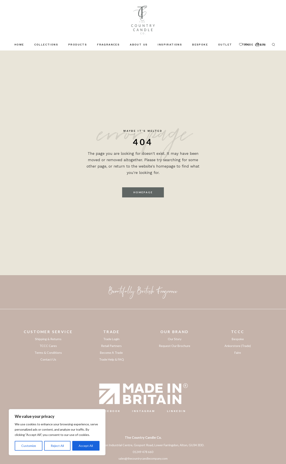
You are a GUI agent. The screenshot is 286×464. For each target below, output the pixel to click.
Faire (237, 352)
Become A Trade (111, 352)
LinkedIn (176, 411)
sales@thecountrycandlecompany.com (143, 458)
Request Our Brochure (174, 346)
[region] (57, 432)
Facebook (110, 411)
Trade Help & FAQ (111, 359)
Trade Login (111, 339)
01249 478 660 (143, 452)
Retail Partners (111, 346)
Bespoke (238, 339)
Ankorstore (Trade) (237, 346)
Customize (28, 446)
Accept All (86, 446)
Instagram (143, 411)
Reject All (57, 446)
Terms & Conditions (48, 352)
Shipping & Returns (48, 339)
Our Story (174, 339)
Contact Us (48, 359)
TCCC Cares (48, 346)
